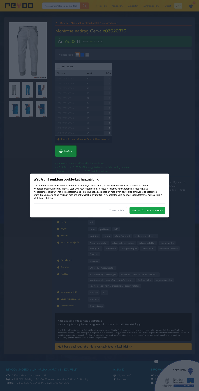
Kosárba (65, 151)
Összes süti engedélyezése (147, 210)
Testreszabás (116, 210)
